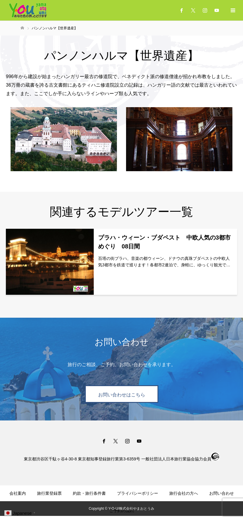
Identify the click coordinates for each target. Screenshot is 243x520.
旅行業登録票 (49, 493)
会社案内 (17, 493)
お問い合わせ (221, 493)
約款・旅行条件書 (89, 493)
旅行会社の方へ (183, 493)
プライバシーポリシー (137, 493)
